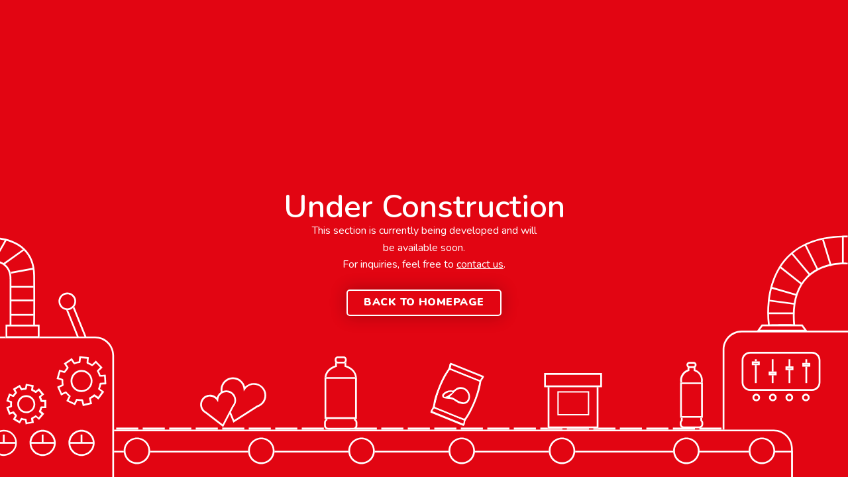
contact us (480, 264)
